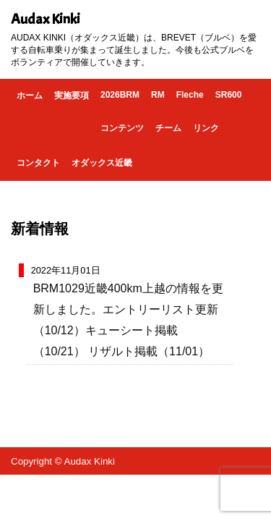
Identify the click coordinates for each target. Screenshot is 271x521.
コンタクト (38, 163)
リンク (206, 128)
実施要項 (71, 95)
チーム (168, 128)
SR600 (228, 95)
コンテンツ (122, 128)
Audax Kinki (45, 19)
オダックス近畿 (102, 163)
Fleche (190, 95)
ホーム (30, 95)
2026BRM (119, 95)
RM (158, 95)
